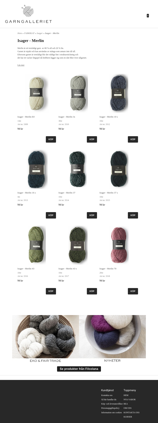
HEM (126, 395)
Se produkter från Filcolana (79, 368)
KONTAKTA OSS (131, 412)
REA (126, 404)
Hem (19, 33)
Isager (40, 33)
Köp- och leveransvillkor (112, 404)
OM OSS (127, 408)
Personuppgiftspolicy (110, 408)
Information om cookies (111, 412)
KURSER (128, 417)
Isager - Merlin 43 (25, 268)
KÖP (51, 139)
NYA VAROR (130, 399)
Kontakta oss (106, 395)
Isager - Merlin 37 (66, 192)
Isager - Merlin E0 (26, 116)
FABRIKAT (29, 33)
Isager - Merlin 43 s (67, 268)
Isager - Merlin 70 (108, 268)
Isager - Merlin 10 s (109, 116)
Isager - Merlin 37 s (109, 192)
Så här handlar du (108, 399)
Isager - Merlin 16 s (26, 192)
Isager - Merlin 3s (66, 116)
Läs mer (20, 65)
